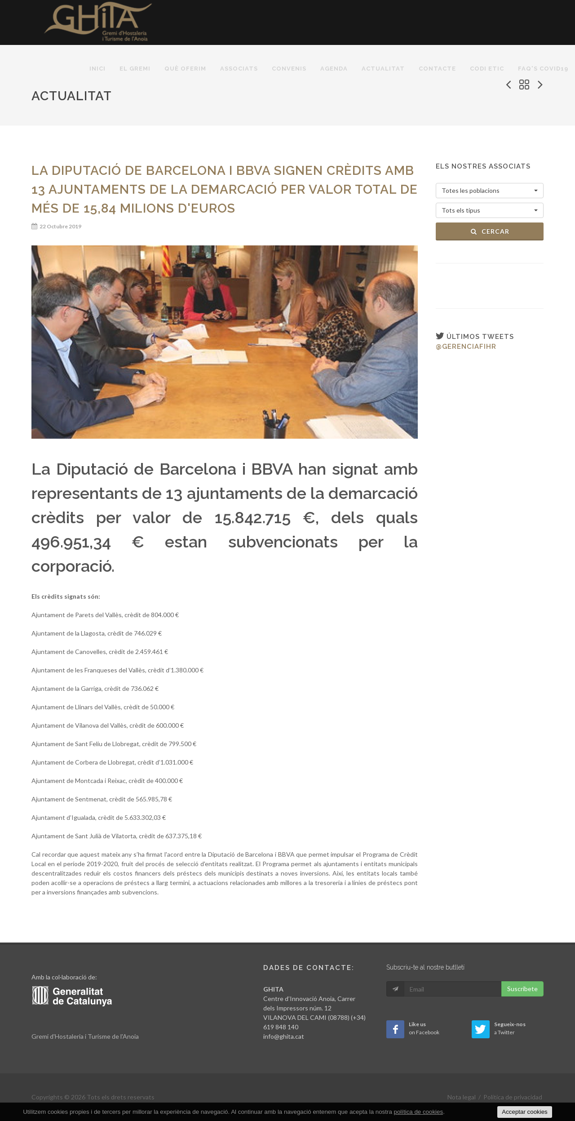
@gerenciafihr (466, 347)
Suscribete (522, 988)
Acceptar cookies (525, 1111)
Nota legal (461, 1097)
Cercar (489, 231)
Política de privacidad (512, 1097)
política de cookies (418, 1111)
